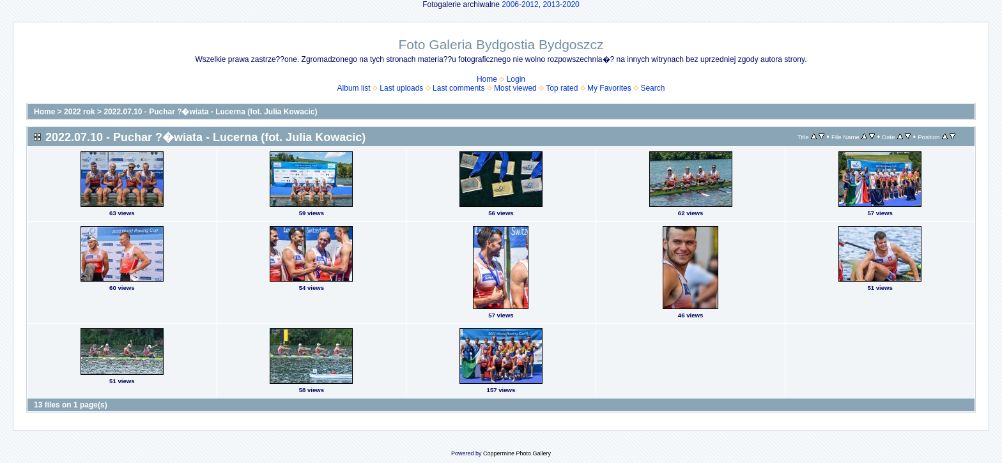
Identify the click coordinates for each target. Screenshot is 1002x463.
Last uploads (401, 88)
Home (487, 79)
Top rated (562, 88)
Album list (354, 88)
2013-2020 (561, 4)
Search (652, 88)
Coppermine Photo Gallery (517, 453)
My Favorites (609, 88)
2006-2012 (520, 4)
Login (516, 79)
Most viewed (515, 88)
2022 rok (79, 111)
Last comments (458, 88)
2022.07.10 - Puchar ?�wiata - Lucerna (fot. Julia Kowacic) (210, 111)
